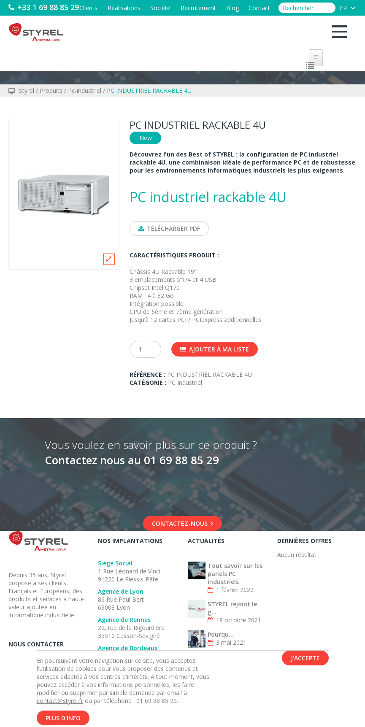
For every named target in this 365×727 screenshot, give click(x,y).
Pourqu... (221, 635)
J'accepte (305, 661)
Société (160, 22)
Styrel (26, 90)
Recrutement (198, 22)
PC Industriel (185, 383)
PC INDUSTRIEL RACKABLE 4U (149, 90)
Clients (87, 22)
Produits (51, 90)
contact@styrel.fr (60, 703)
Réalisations (123, 22)
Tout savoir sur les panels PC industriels (235, 574)
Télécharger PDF (169, 228)
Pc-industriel (84, 90)
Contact (259, 22)
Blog (232, 22)
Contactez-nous (182, 524)
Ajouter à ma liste (214, 350)
